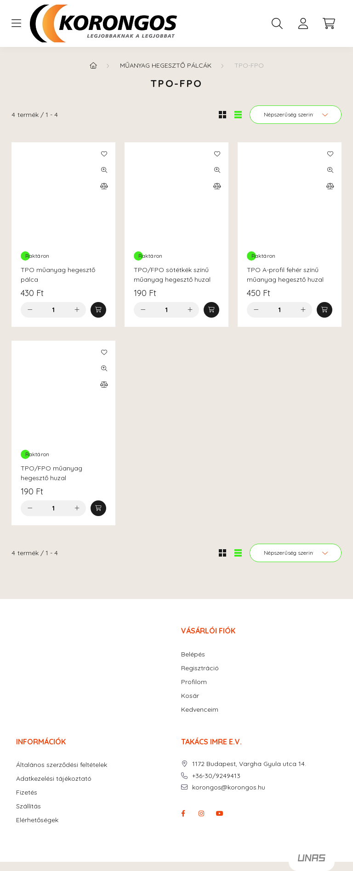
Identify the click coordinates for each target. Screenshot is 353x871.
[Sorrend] (296, 114)
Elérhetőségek (37, 820)
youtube (220, 813)
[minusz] (30, 310)
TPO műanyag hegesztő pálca (58, 275)
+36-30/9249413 (216, 776)
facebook (183, 813)
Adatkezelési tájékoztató (53, 779)
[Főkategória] (93, 65)
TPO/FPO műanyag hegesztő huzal (51, 473)
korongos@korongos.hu (228, 787)
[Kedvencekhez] (104, 154)
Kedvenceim (199, 710)
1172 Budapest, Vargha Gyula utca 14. (249, 764)
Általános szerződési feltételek (61, 765)
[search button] (277, 23)
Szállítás (28, 806)
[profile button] (303, 23)
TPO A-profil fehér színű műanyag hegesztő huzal (285, 275)
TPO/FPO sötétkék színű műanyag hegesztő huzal (172, 275)
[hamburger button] (16, 23)
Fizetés (26, 792)
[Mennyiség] (53, 310)
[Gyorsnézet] (104, 170)
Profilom (194, 682)
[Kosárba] (98, 310)
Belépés (193, 654)
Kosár (190, 696)
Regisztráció (200, 668)
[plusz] (77, 310)
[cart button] (328, 23)
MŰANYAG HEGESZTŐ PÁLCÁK (165, 65)
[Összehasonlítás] (104, 186)
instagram (201, 813)
